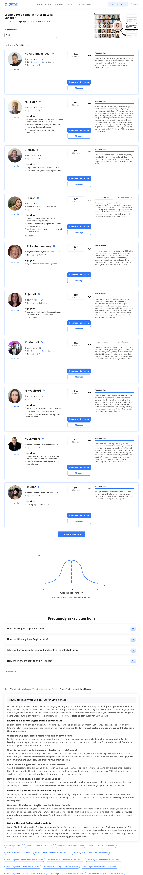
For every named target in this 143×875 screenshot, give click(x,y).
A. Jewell (31, 294)
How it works (60, 4)
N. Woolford (33, 390)
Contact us (79, 4)
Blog (70, 4)
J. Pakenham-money (38, 246)
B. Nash (30, 150)
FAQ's (88, 4)
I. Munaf (31, 487)
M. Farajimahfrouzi (38, 53)
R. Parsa (30, 198)
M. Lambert (33, 438)
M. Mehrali (32, 342)
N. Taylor (31, 101)
